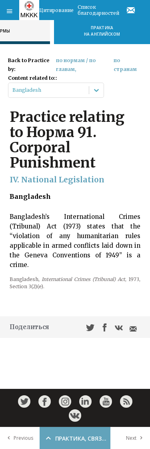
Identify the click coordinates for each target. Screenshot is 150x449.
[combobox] (13, 90)
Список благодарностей (98, 10)
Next (136, 438)
